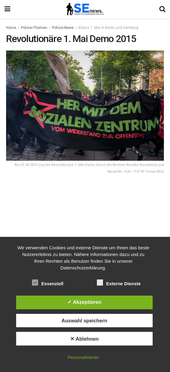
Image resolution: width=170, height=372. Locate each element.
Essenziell (47, 282)
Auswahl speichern (84, 320)
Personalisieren (83, 357)
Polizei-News (63, 28)
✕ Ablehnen (84, 339)
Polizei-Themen (34, 28)
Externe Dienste (118, 282)
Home (11, 28)
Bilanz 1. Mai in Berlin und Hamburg (108, 28)
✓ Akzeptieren (84, 302)
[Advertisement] (85, 222)
